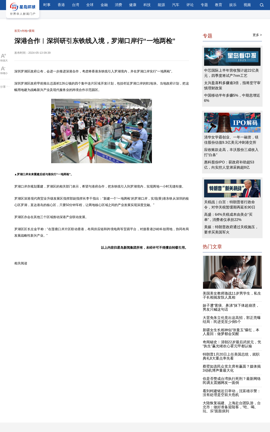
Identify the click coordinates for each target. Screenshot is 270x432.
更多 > (257, 35)
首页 (17, 30)
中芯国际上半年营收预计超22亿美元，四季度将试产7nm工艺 (231, 73)
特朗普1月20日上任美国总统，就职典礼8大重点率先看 (231, 356)
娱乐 (233, 5)
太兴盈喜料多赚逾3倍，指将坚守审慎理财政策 (232, 85)
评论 (190, 5)
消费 (118, 5)
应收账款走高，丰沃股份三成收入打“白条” (231, 152)
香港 (61, 5)
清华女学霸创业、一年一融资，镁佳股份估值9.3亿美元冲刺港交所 (231, 139)
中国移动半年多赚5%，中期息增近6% (232, 98)
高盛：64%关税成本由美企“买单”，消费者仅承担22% (228, 217)
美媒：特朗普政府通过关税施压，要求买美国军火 (231, 229)
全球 (89, 5)
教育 (218, 5)
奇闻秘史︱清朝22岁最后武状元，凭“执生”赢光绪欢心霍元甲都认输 (232, 344)
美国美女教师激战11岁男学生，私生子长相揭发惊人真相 (232, 295)
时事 (47, 5)
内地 (24, 30)
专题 (204, 5)
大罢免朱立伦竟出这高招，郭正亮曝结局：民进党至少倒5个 (232, 320)
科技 (147, 5)
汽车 (175, 5)
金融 (104, 5)
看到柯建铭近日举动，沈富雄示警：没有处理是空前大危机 (232, 393)
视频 (247, 5)
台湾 (75, 5)
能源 (161, 5)
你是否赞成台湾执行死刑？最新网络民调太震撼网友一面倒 (232, 381)
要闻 (31, 30)
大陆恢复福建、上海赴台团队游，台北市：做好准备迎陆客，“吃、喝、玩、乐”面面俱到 (232, 407)
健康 (132, 5)
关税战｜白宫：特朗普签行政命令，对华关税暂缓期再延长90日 (229, 204)
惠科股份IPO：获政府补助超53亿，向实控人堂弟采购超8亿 (229, 164)
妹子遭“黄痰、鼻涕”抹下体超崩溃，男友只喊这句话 (231, 307)
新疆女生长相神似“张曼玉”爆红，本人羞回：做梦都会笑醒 (231, 332)
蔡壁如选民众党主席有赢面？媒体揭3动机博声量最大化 (232, 368)
